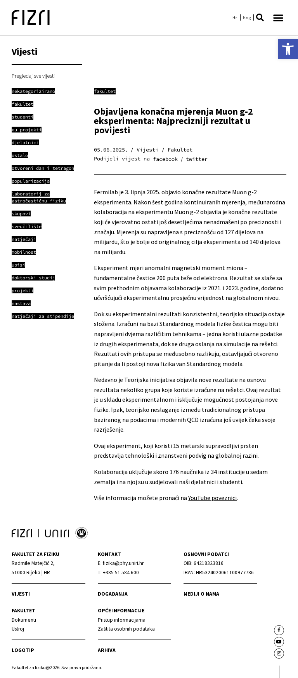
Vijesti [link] (21, 594)
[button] (260, 17)
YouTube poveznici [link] (212, 498)
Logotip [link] (23, 650)
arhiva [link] (107, 650)
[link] (288, 49)
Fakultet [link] (105, 91)
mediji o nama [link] (201, 594)
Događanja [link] (113, 594)
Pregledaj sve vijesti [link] (33, 75)
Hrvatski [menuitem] (235, 17)
